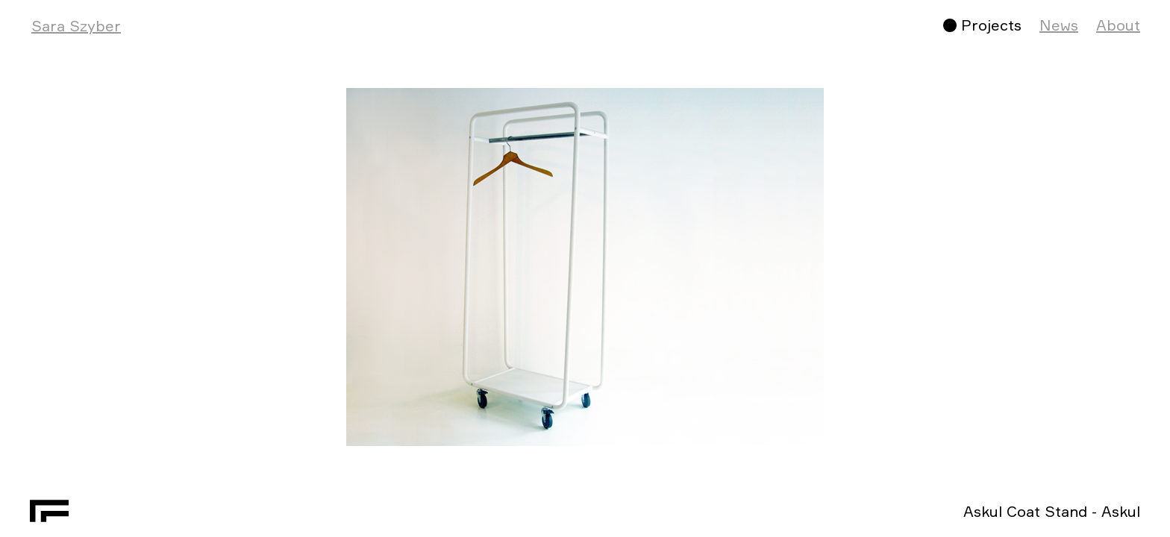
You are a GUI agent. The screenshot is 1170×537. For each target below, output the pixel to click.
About (1118, 25)
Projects (991, 25)
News (1058, 25)
